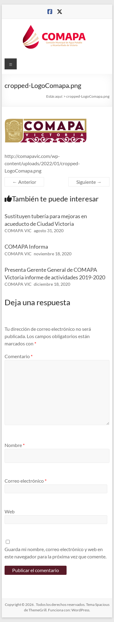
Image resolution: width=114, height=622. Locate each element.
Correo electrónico (26, 481)
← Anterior (24, 182)
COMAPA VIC (18, 230)
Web (10, 511)
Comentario (19, 356)
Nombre (15, 445)
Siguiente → (89, 182)
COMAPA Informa (26, 246)
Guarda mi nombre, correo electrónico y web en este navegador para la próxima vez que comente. (55, 552)
